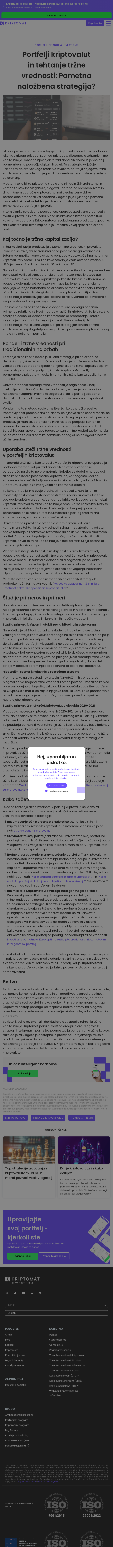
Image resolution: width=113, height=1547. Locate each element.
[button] (56, 790)
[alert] (56, 773)
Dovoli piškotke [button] (56, 785)
